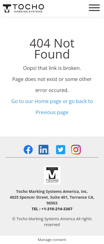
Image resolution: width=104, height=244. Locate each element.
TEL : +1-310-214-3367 (52, 208)
